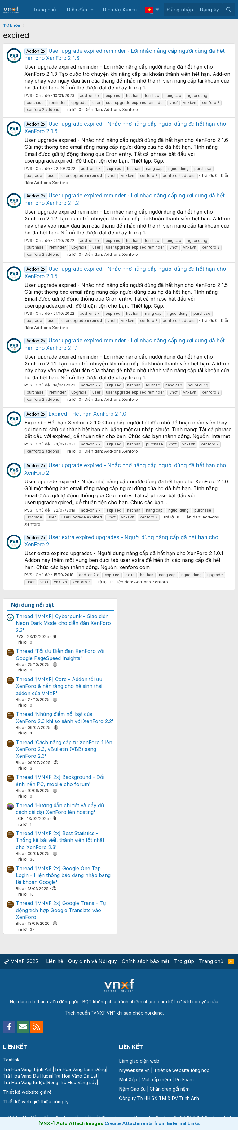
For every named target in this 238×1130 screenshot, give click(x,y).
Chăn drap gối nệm (170, 1089)
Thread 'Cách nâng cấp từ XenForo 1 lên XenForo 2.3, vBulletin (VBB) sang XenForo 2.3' (64, 749)
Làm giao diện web (139, 1061)
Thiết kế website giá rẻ (27, 1092)
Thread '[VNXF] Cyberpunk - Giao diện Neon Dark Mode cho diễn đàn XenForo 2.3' (63, 623)
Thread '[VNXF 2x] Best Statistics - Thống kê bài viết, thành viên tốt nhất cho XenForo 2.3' (60, 840)
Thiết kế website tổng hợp (181, 1070)
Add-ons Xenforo (121, 109)
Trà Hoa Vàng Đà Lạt (75, 1076)
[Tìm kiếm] (228, 9)
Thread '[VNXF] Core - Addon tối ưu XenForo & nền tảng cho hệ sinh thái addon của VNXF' (59, 686)
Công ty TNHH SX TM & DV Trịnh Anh (159, 1098)
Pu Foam (184, 1080)
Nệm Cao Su (132, 1089)
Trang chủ (44, 10)
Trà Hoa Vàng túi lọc (24, 1082)
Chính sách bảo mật (145, 961)
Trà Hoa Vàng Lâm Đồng (80, 1069)
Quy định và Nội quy (92, 961)
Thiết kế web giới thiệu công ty (35, 1102)
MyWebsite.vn (134, 1070)
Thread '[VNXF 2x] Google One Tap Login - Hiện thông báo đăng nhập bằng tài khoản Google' (63, 875)
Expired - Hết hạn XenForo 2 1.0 (75, 414)
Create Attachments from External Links (152, 1123)
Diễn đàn (77, 10)
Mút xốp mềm (156, 1080)
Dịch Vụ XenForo (122, 10)
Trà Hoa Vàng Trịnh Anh (28, 1069)
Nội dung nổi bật (32, 605)
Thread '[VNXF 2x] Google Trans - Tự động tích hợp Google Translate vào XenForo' (61, 910)
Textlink (11, 1060)
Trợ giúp (184, 961)
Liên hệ (54, 961)
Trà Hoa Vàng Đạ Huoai (27, 1076)
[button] (91, 9)
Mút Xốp (128, 1080)
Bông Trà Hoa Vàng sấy (72, 1082)
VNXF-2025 (21, 961)
